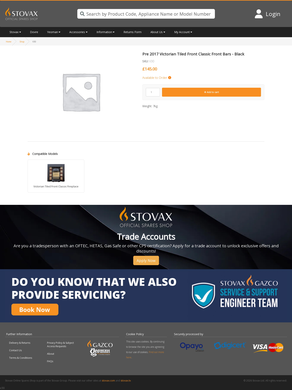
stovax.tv (126, 380)
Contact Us (15, 350)
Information (104, 32)
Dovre (34, 32)
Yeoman (52, 32)
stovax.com (108, 380)
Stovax (14, 32)
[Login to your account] (267, 14)
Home (8, 41)
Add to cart (211, 92)
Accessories (77, 32)
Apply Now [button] (146, 260)
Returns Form (132, 32)
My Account (182, 32)
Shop (21, 41)
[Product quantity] (153, 92)
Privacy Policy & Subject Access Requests (60, 344)
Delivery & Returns (19, 343)
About (50, 353)
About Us (156, 32)
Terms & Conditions (20, 358)
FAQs (50, 361)
